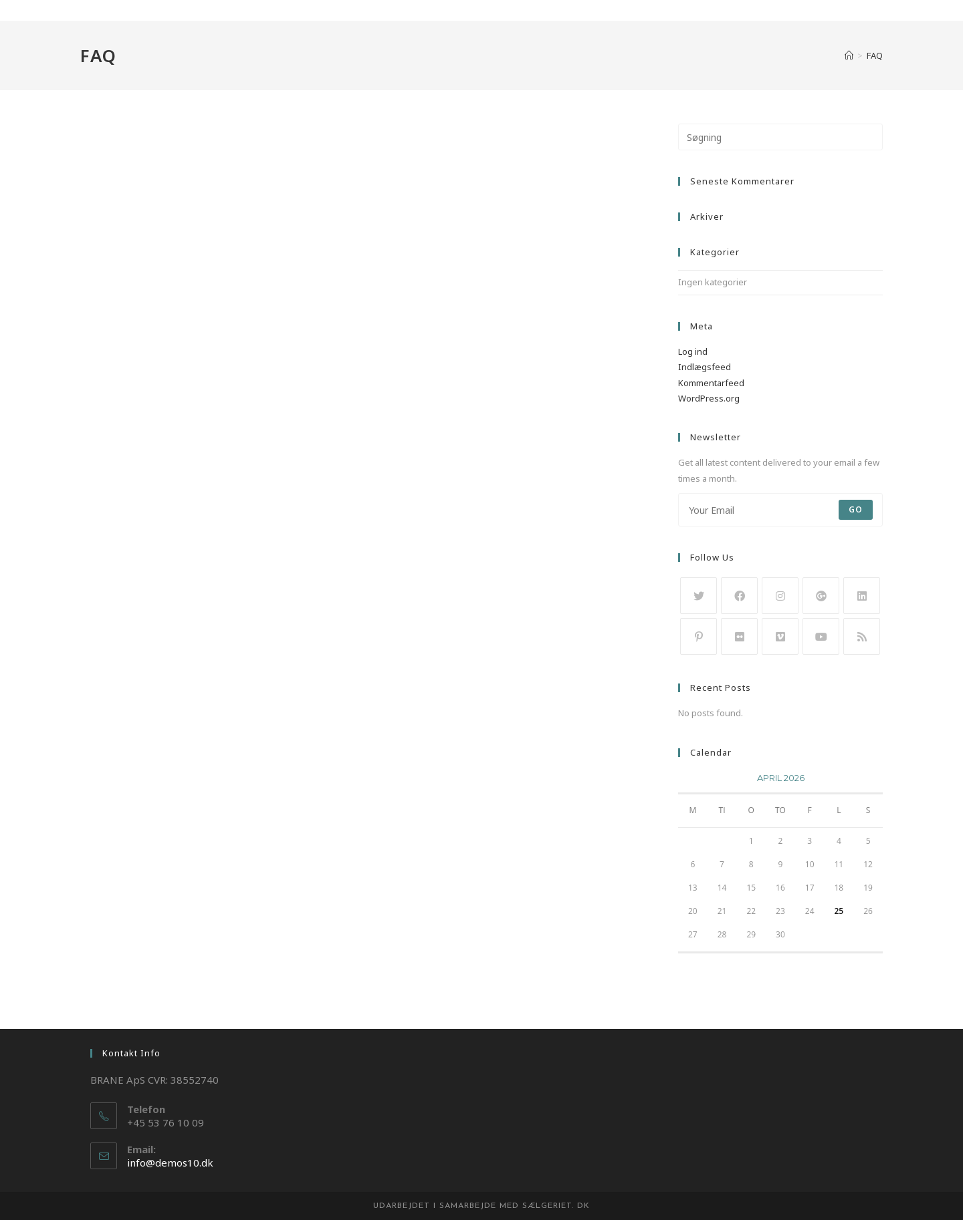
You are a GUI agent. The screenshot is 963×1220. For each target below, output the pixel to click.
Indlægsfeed (704, 367)
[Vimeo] (780, 636)
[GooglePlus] (820, 595)
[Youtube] (820, 636)
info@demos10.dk (170, 1162)
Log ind (693, 351)
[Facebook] (739, 595)
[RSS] (861, 636)
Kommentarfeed (711, 383)
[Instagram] (780, 595)
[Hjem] (849, 55)
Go (856, 509)
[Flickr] (739, 636)
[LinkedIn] (861, 595)
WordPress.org (709, 398)
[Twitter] (698, 595)
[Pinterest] (698, 636)
